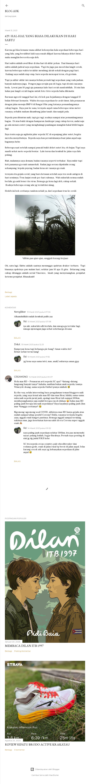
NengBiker (20, 311)
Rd (24, 321)
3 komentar (19, 750)
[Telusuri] (83, 5)
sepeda (14, 296)
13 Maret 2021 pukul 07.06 (38, 312)
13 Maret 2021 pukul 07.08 (39, 321)
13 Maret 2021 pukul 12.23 (32, 344)
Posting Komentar (22, 651)
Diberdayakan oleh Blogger (45, 769)
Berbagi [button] (8, 292)
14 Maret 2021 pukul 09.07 (41, 377)
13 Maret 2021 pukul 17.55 (39, 357)
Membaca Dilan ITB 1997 (24, 646)
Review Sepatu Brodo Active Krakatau (37, 744)
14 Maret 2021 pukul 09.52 (39, 428)
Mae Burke (54, 775)
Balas (17, 338)
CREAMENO (21, 376)
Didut (17, 344)
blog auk (12, 11)
